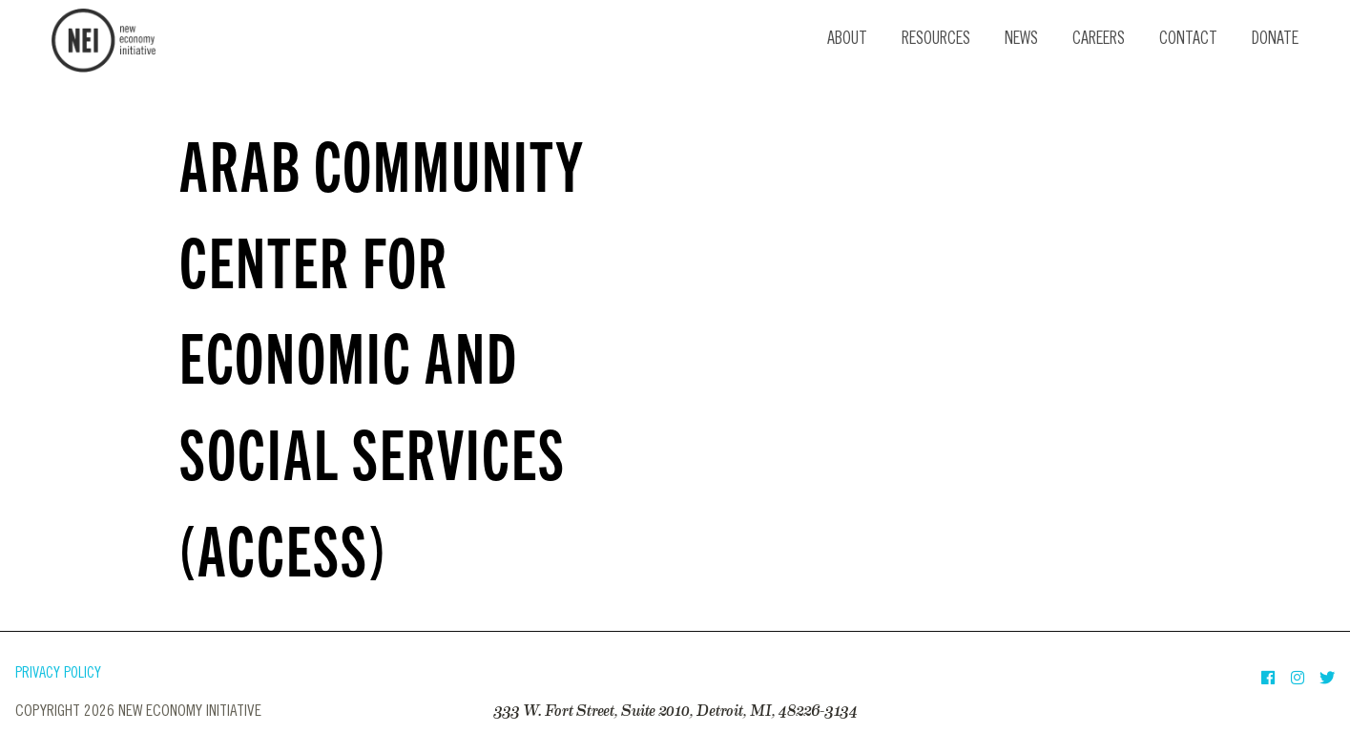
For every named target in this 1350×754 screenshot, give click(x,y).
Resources (936, 40)
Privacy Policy (58, 674)
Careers (1098, 40)
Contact (1188, 40)
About (847, 40)
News (1021, 40)
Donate (1275, 40)
